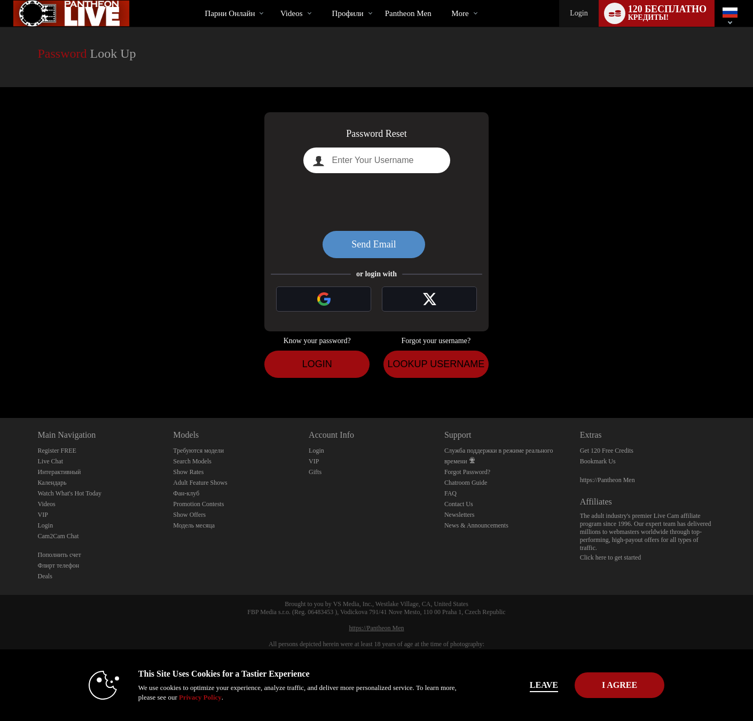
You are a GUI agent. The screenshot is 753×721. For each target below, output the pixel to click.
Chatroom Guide (465, 482)
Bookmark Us (598, 461)
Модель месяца (194, 525)
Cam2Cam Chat (58, 536)
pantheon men (408, 13)
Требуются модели (198, 450)
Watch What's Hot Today (70, 493)
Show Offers (189, 514)
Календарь (52, 482)
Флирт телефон (59, 565)
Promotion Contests (198, 504)
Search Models (192, 461)
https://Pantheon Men (607, 480)
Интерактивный (59, 472)
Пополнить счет (59, 555)
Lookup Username (435, 364)
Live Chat (51, 461)
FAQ (450, 493)
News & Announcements (476, 525)
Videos (291, 13)
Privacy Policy (182, 697)
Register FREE (57, 450)
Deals (45, 576)
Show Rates (188, 472)
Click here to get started (610, 557)
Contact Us (458, 504)
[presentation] (376, 202)
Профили (348, 13)
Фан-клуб (186, 493)
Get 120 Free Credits (606, 450)
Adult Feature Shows (200, 482)
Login (578, 13)
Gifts (315, 472)
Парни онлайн (230, 13)
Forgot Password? (467, 472)
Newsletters (459, 514)
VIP (43, 514)
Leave (526, 684)
